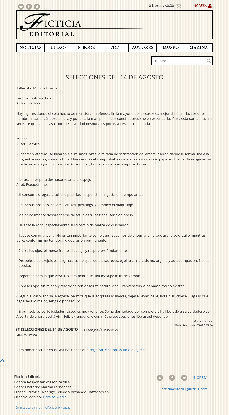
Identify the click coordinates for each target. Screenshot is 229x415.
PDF (114, 47)
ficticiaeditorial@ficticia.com (184, 389)
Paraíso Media (55, 397)
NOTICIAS (30, 47)
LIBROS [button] (58, 47)
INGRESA (202, 5)
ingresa (140, 349)
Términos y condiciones (28, 407)
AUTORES (142, 47)
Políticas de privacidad (57, 407)
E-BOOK (86, 47)
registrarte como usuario (109, 349)
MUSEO (171, 47)
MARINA (199, 47)
